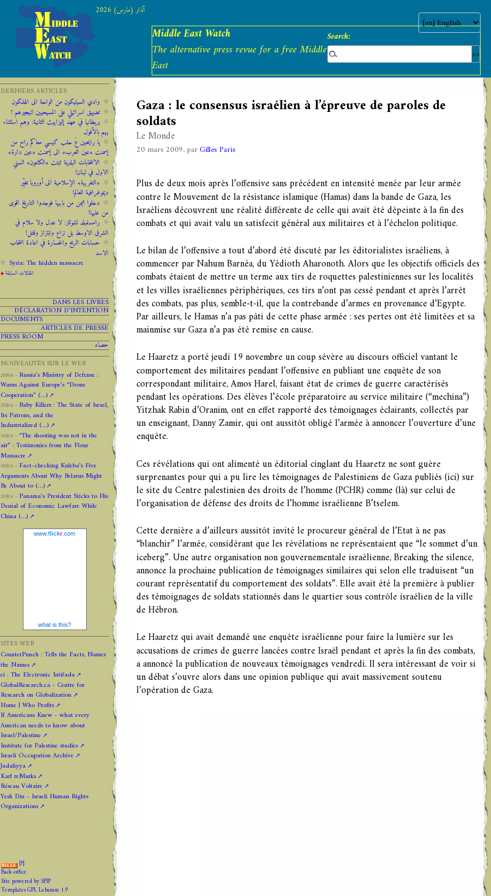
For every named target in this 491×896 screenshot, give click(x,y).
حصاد (101, 345)
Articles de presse (75, 328)
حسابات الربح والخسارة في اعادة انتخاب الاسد (59, 248)
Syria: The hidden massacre (46, 263)
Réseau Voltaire (22, 786)
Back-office (14, 872)
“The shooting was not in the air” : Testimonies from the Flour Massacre (49, 446)
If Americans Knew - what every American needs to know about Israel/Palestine (45, 725)
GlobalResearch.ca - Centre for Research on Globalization (43, 690)
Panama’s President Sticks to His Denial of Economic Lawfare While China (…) (54, 506)
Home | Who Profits (27, 705)
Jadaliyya (13, 766)
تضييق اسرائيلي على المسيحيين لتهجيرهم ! (55, 112)
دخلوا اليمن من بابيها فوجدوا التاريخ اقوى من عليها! (59, 208)
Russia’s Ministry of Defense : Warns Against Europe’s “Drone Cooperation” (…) (50, 385)
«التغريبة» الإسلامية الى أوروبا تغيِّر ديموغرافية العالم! (65, 188)
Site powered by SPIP (26, 881)
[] (22, 863)
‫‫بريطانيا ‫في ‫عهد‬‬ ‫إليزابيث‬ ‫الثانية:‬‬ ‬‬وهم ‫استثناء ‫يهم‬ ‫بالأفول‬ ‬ (56, 127)
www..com (54, 533)
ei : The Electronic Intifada (38, 675)
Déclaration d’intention (61, 311)
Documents (22, 320)
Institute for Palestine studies (39, 746)
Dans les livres (80, 303)
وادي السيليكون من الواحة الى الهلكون (56, 102)
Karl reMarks (18, 776)
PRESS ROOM (22, 337)
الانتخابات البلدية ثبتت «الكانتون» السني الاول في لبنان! (61, 168)
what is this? (54, 624)
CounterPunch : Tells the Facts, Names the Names (53, 659)
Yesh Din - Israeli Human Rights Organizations (44, 801)
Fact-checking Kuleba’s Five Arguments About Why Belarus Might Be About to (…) (51, 476)
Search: (338, 36)
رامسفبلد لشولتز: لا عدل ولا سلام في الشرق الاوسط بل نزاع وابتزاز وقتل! (62, 228)
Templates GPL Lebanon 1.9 (34, 890)
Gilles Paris (218, 150)
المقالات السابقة (19, 273)
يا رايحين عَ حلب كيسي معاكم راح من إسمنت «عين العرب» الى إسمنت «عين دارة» (58, 147)
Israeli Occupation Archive (37, 756)
